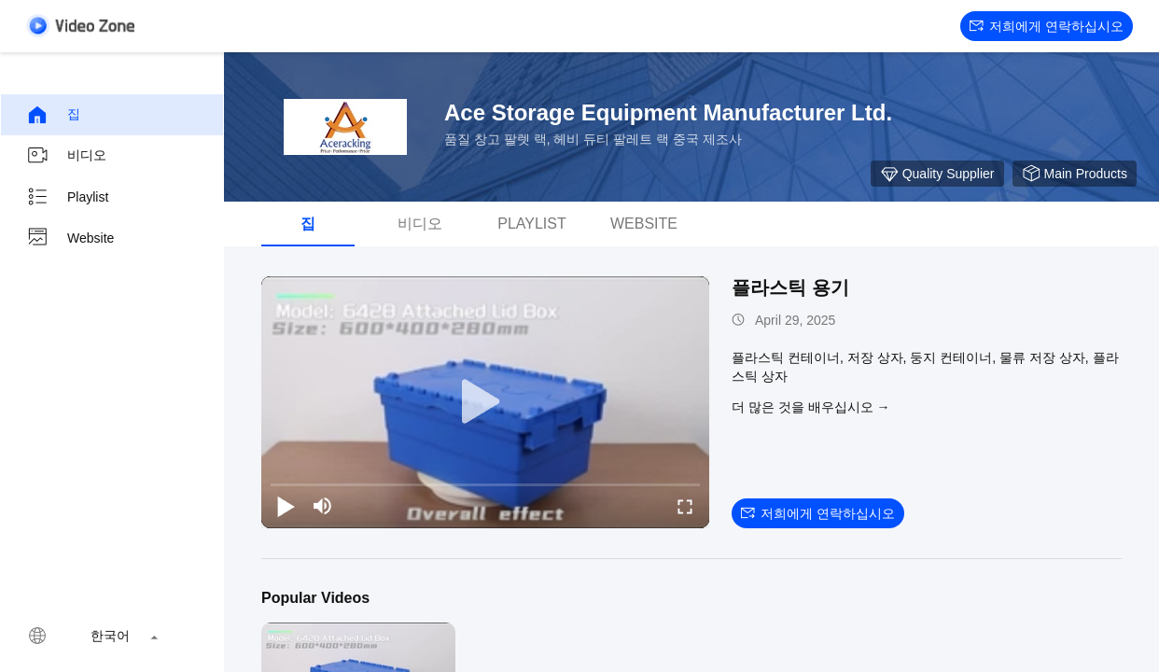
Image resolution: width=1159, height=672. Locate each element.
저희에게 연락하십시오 (1047, 26)
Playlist (67, 197)
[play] (485, 402)
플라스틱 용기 (790, 287)
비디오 (66, 156)
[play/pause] (285, 506)
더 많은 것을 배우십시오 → (811, 406)
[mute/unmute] (323, 506)
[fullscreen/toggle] (685, 506)
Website (70, 238)
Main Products (1074, 173)
